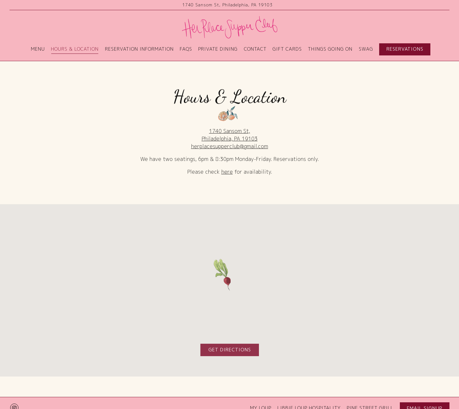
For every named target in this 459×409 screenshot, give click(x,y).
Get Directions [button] (229, 351)
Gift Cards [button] (287, 49)
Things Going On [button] (330, 49)
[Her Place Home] (229, 26)
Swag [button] (366, 49)
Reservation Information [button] (139, 49)
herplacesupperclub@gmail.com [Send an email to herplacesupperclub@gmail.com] (229, 146)
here (227, 172)
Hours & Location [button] (75, 49)
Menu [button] (38, 49)
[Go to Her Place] (227, 5)
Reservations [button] (404, 49)
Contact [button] (255, 49)
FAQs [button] (186, 49)
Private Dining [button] (218, 49)
